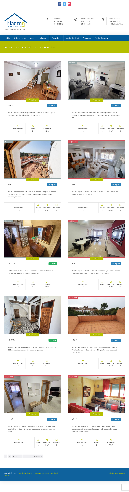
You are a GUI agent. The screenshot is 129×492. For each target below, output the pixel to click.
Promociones (56, 38)
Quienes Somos (20, 38)
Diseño (112, 473)
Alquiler (43, 38)
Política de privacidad (41, 473)
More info (32, 100)
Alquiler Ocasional (72, 38)
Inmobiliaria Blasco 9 (24, 473)
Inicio (8, 38)
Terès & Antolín (120, 473)
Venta (32, 38)
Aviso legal (54, 473)
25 (29, 456)
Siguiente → (37, 456)
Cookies (6, 476)
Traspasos (87, 38)
